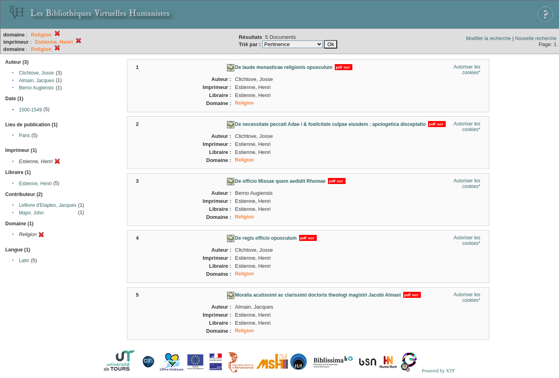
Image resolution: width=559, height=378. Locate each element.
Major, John (31, 213)
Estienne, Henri (35, 183)
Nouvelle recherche (536, 38)
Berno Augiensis (36, 88)
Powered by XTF (438, 371)
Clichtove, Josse (36, 73)
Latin (24, 260)
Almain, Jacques (36, 80)
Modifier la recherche (488, 38)
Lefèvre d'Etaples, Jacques (47, 205)
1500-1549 (30, 110)
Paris (24, 135)
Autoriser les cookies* (467, 69)
